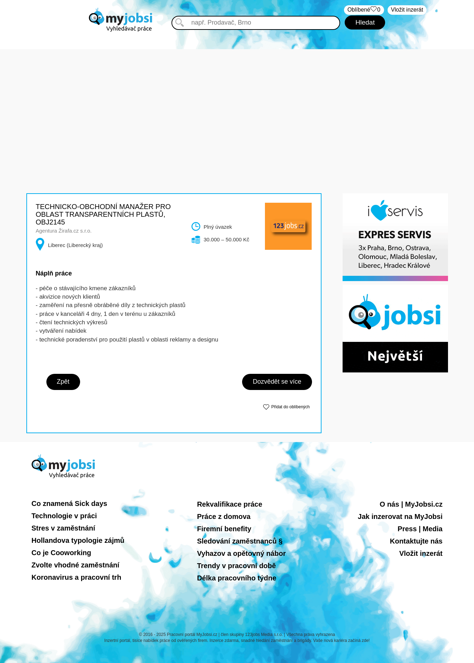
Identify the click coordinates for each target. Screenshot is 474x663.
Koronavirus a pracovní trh (77, 577)
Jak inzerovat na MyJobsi (400, 516)
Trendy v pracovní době (236, 566)
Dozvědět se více (277, 381)
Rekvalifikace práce (229, 504)
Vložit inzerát (407, 10)
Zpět (63, 381)
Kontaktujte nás (416, 541)
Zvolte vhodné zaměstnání (75, 565)
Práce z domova (224, 516)
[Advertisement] (237, 98)
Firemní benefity (224, 529)
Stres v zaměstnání (63, 528)
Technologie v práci (64, 516)
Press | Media (420, 529)
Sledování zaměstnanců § (240, 541)
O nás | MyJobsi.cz (411, 504)
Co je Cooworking (61, 553)
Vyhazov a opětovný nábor (241, 553)
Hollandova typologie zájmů (78, 540)
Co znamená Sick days (70, 503)
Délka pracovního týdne (237, 578)
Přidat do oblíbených (290, 406)
